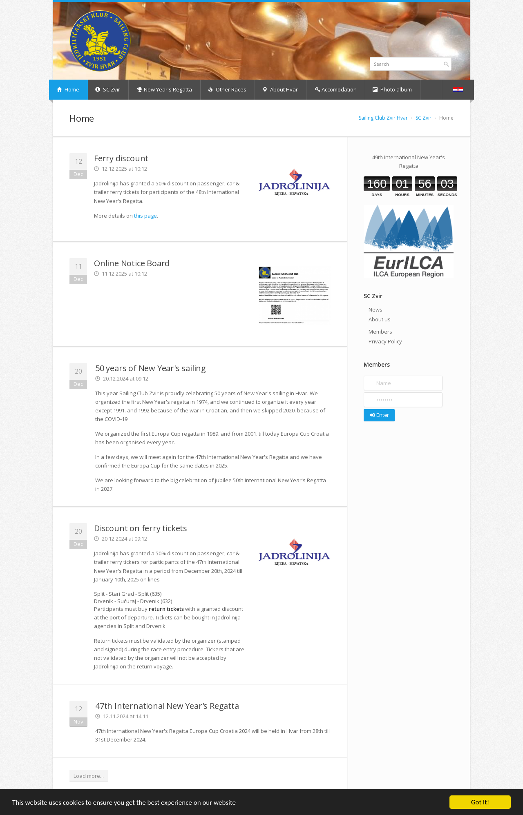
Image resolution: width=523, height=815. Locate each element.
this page (145, 215)
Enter (379, 415)
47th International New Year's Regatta (167, 705)
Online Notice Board (132, 263)
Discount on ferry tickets (140, 528)
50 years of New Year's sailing (150, 368)
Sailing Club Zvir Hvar (383, 117)
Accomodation (336, 89)
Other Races (227, 89)
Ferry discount (121, 158)
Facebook (440, 14)
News (375, 309)
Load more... (89, 775)
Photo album (392, 89)
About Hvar (280, 89)
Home (68, 89)
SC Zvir (107, 89)
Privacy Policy (385, 341)
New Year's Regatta (164, 89)
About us (380, 319)
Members (380, 331)
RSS (450, 14)
